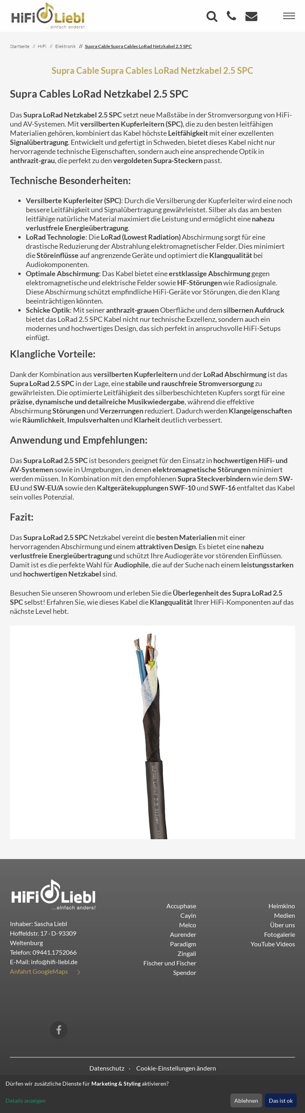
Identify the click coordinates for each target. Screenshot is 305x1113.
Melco (187, 924)
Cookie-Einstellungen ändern (176, 1068)
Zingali (187, 953)
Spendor (184, 972)
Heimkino (281, 905)
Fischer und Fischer (169, 963)
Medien (284, 915)
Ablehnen (246, 1100)
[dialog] (152, 1094)
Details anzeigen (26, 1100)
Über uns (282, 924)
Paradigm (183, 944)
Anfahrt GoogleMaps (39, 971)
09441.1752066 (55, 952)
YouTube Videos (273, 944)
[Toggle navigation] (289, 16)
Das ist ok (281, 1100)
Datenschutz (106, 1068)
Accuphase (181, 905)
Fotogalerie (279, 934)
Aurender (183, 934)
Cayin (188, 915)
